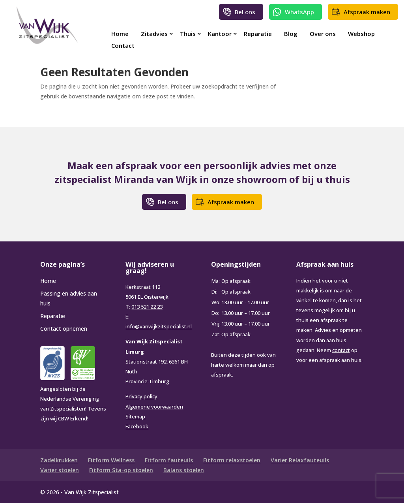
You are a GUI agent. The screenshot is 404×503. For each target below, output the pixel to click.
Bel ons (245, 12)
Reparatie (258, 34)
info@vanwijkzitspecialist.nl (158, 326)
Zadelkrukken (59, 460)
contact (341, 350)
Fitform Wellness (111, 460)
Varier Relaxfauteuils (300, 460)
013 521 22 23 (147, 306)
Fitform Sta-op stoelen (121, 470)
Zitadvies (154, 34)
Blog (290, 34)
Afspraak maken (367, 12)
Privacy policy (141, 396)
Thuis (188, 34)
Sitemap (135, 416)
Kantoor (220, 34)
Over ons (323, 34)
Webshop (361, 34)
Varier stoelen (59, 470)
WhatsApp (299, 12)
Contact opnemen (63, 328)
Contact (123, 45)
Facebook (136, 426)
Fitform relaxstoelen (231, 460)
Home (120, 34)
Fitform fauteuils (169, 460)
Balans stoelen (183, 470)
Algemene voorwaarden (154, 406)
